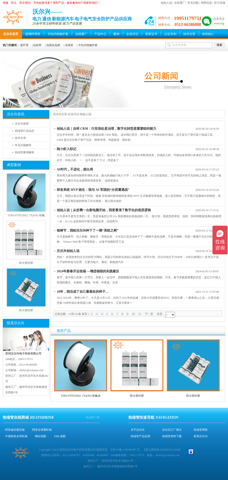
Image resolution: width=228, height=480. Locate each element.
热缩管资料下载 (172, 436)
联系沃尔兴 (201, 436)
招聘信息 (206, 2)
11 (139, 314)
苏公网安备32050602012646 (162, 449)
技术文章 (189, 34)
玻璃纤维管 (32, 34)
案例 (116, 34)
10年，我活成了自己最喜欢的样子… (83, 291)
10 (133, 314)
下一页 (149, 314)
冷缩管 (69, 45)
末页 (159, 314)
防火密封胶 (137, 395)
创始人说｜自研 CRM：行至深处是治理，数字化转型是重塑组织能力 (106, 128)
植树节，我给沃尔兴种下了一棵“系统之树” (87, 230)
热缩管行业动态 (24, 130)
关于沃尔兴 (138, 429)
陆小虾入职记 (66, 149)
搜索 (219, 45)
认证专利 (170, 34)
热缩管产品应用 (140, 436)
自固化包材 (53, 45)
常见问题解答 (23, 145)
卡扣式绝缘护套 (57, 34)
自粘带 (37, 45)
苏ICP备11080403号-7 (125, 449)
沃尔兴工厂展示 (172, 429)
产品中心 (100, 34)
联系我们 (207, 34)
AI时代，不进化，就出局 (75, 169)
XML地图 (60, 436)
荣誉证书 (151, 34)
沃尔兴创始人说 (68, 251)
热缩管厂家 (93, 417)
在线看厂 (179, 2)
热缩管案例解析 (24, 152)
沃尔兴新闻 (22, 123)
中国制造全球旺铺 (16, 436)
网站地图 (40, 436)
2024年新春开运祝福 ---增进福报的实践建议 (88, 271)
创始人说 (166, 2)
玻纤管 (24, 45)
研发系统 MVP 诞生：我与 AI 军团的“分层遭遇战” (93, 189)
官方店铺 (219, 2)
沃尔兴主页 (60, 114)
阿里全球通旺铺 (42, 429)
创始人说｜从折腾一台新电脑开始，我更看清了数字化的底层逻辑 (104, 210)
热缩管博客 (201, 429)
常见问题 (193, 2)
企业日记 (132, 34)
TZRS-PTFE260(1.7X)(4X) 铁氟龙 (81, 395)
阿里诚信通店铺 (15, 429)
